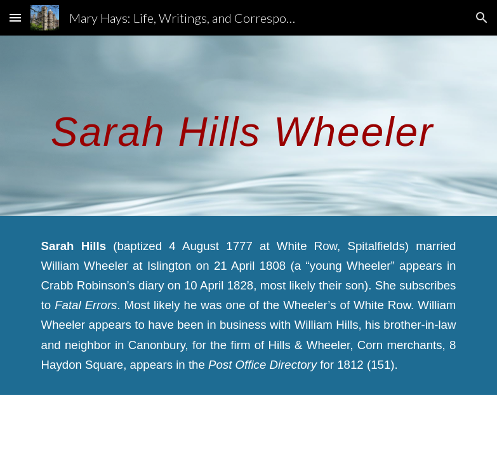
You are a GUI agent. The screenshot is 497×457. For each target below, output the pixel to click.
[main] (248, 125)
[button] (15, 17)
